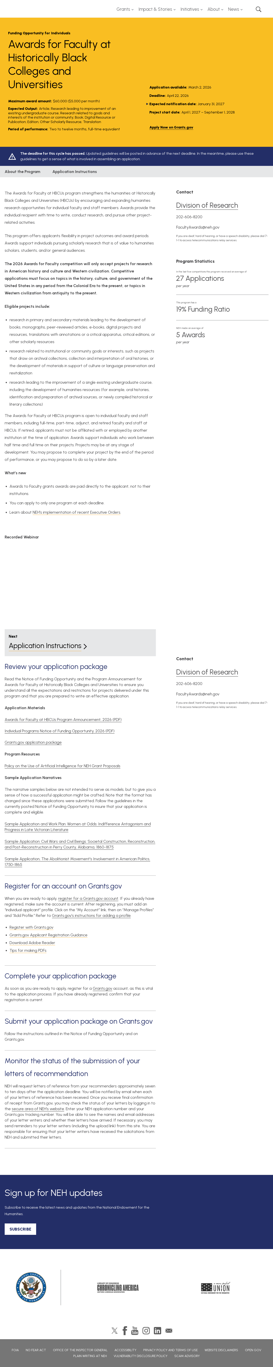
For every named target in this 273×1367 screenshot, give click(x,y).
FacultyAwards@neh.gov (197, 227)
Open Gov (253, 1350)
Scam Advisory (187, 1356)
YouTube (134, 1330)
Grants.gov (102, 988)
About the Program (22, 171)
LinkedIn (157, 1330)
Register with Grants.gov (31, 927)
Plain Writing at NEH (90, 1356)
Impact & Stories (155, 9)
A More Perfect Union (216, 1288)
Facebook (125, 1330)
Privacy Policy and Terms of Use (170, 1350)
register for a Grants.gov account (88, 898)
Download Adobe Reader (32, 942)
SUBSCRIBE (20, 1229)
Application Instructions (74, 171)
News (233, 9)
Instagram (146, 1330)
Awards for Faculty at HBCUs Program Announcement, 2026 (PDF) (63, 719)
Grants (123, 9)
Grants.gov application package (33, 742)
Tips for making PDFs (28, 950)
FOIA (15, 1350)
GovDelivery (169, 1330)
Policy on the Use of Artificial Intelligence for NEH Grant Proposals (62, 765)
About (213, 9)
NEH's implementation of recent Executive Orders (76, 512)
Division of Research (207, 205)
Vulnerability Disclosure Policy (140, 1356)
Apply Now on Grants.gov (171, 127)
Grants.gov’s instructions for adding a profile (91, 915)
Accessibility (125, 1350)
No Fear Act (36, 1350)
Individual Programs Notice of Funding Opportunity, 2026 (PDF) (59, 730)
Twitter (115, 1331)
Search (259, 9)
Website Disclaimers (221, 1350)
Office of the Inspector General (80, 1350)
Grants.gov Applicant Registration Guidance (48, 935)
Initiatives (189, 9)
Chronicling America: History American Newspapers (118, 1288)
